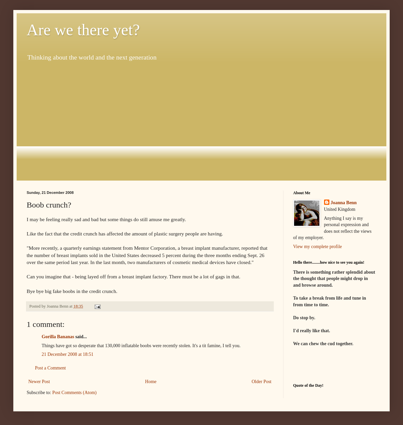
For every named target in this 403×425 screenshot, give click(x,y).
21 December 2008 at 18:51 (68, 354)
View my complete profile (317, 246)
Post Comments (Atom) (74, 392)
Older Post (262, 381)
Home (151, 381)
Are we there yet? (83, 30)
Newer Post (39, 381)
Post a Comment (50, 367)
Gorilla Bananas (58, 336)
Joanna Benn (344, 202)
